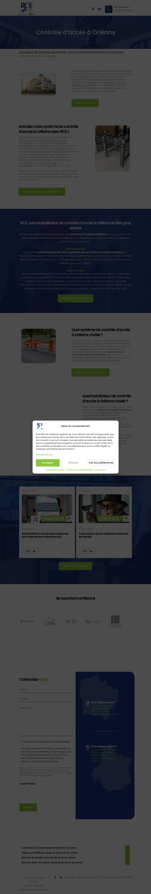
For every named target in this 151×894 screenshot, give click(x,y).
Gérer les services (44, 454)
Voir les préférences (101, 462)
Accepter (47, 462)
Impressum (100, 469)
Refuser (73, 462)
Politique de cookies (55, 469)
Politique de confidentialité (79, 469)
